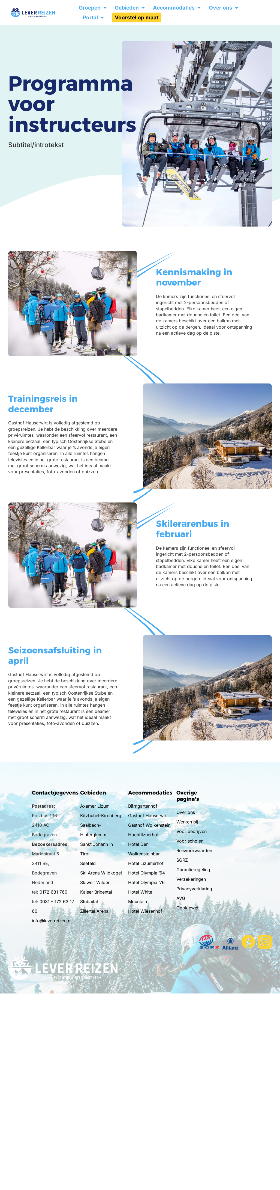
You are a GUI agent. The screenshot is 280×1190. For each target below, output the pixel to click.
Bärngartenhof (142, 806)
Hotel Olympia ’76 (146, 882)
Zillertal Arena (94, 911)
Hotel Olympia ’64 (146, 873)
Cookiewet (187, 908)
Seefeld (88, 863)
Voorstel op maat (136, 17)
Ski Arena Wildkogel (101, 873)
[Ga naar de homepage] (41, 12)
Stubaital (89, 901)
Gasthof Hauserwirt (148, 815)
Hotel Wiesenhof (145, 911)
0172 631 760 (53, 892)
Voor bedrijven (191, 831)
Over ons (223, 8)
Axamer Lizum (95, 806)
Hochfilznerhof (143, 834)
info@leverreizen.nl (51, 920)
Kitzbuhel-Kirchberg (100, 815)
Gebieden (130, 8)
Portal (93, 17)
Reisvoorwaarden (194, 850)
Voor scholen (189, 841)
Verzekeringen (191, 879)
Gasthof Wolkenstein (149, 825)
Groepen (93, 8)
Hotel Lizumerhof (146, 863)
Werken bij (187, 822)
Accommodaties (177, 8)
